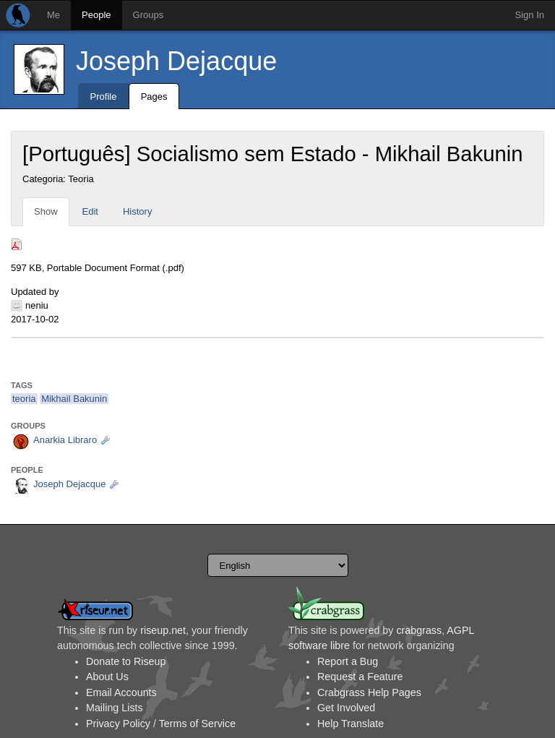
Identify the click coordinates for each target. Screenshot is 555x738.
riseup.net (163, 630)
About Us (107, 676)
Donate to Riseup (125, 661)
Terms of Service (197, 723)
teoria (24, 398)
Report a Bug (347, 661)
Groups (148, 14)
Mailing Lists (114, 707)
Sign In (529, 14)
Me (53, 14)
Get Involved (346, 707)
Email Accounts (121, 692)
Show (46, 211)
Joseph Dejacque (176, 61)
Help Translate (350, 723)
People (96, 14)
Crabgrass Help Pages (369, 692)
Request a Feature (360, 676)
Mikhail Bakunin (74, 398)
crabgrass (419, 630)
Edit (90, 211)
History (137, 211)
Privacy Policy (118, 723)
